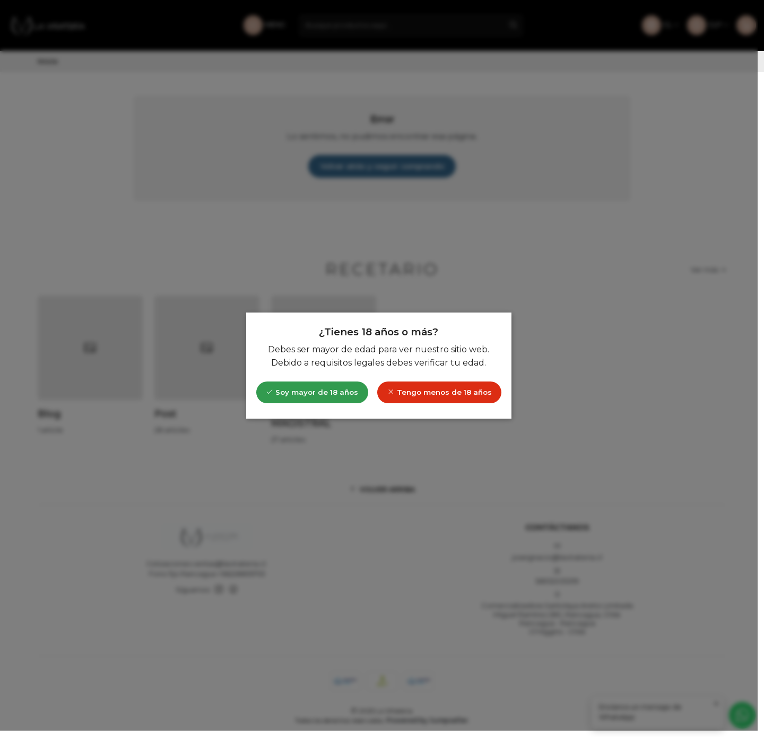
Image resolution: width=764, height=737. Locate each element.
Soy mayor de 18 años (315, 395)
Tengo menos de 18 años (442, 395)
